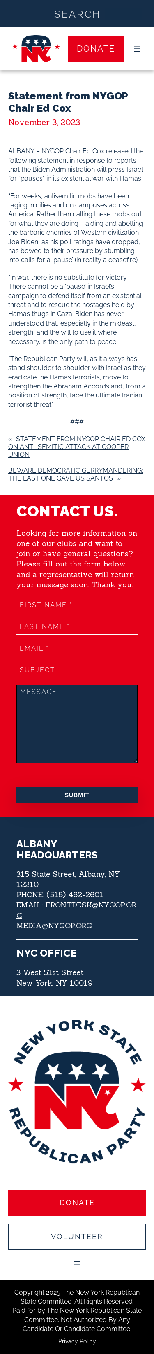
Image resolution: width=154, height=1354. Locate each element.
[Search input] (77, 13)
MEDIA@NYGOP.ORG (54, 925)
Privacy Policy (77, 1341)
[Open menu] (137, 49)
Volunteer (77, 1236)
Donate (96, 49)
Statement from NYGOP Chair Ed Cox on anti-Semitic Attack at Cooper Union (76, 446)
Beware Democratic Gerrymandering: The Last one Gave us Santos (75, 474)
